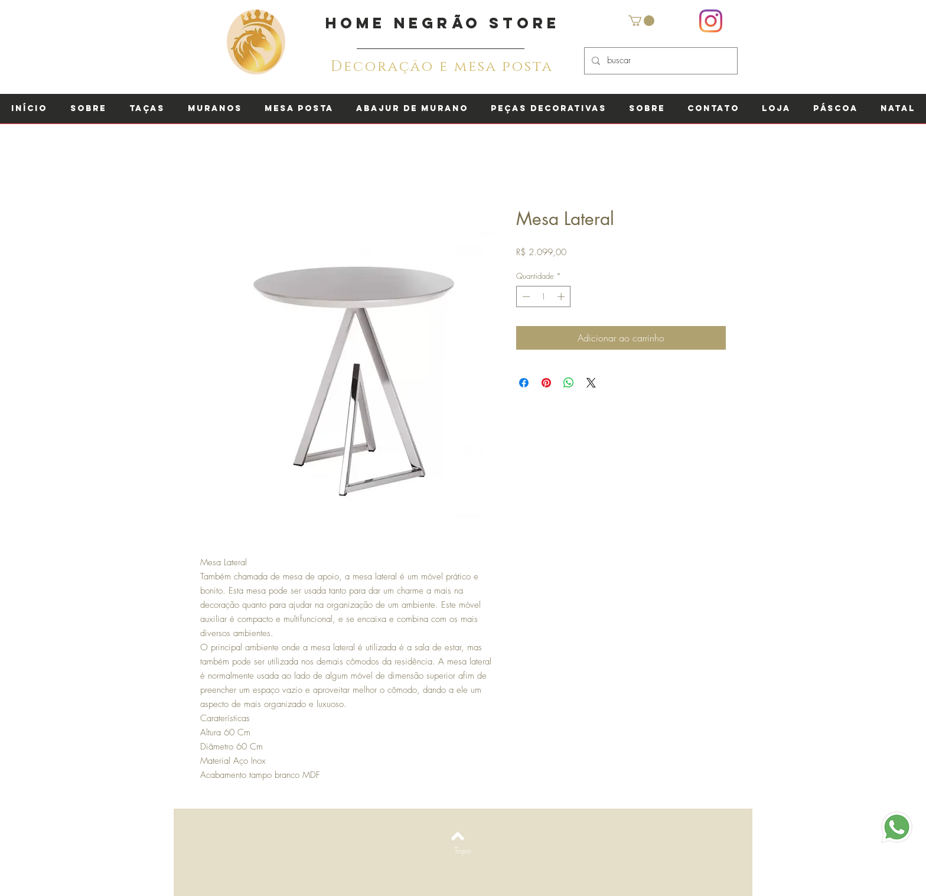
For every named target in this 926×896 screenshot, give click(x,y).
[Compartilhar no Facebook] (524, 383)
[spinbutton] (543, 296)
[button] (641, 20)
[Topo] (462, 850)
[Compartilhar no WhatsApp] (569, 383)
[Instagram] (710, 20)
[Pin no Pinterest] (546, 383)
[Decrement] (525, 296)
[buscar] (659, 61)
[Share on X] (591, 383)
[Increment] (562, 296)
